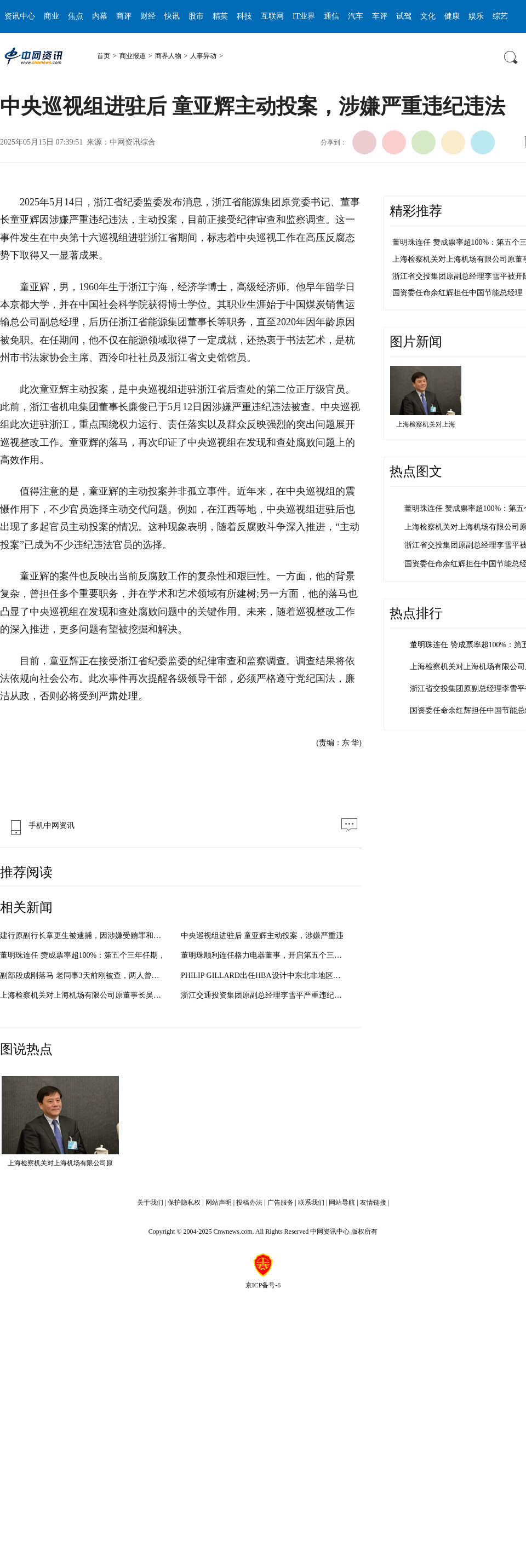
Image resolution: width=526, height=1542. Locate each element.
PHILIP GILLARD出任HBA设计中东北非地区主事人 (268, 975)
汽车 (355, 16)
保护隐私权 (184, 1202)
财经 (148, 16)
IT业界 (304, 16)
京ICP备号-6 (263, 1285)
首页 (103, 56)
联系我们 (311, 1202)
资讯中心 (19, 16)
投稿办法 (249, 1202)
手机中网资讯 (40, 825)
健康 (452, 16)
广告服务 (280, 1202)
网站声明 (218, 1202)
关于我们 (150, 1202)
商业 (51, 16)
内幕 (99, 16)
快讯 (172, 16)
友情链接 (373, 1202)
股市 (196, 16)
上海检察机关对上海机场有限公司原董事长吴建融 (84, 995)
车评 (379, 16)
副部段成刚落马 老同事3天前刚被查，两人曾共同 (83, 975)
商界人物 (168, 56)
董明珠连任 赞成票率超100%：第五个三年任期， (82, 955)
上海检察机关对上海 (425, 424)
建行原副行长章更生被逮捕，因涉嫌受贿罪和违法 (84, 935)
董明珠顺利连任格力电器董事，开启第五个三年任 (265, 955)
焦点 (75, 16)
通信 (331, 16)
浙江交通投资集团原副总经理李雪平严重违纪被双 (265, 995)
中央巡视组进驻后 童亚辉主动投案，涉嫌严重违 (262, 935)
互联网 (272, 16)
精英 (220, 16)
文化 (428, 16)
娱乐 (476, 16)
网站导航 (342, 1202)
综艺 (500, 16)
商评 (124, 16)
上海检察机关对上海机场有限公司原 (60, 1163)
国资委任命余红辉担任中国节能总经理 (457, 293)
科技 (244, 16)
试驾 (403, 16)
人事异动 (203, 56)
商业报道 (132, 56)
